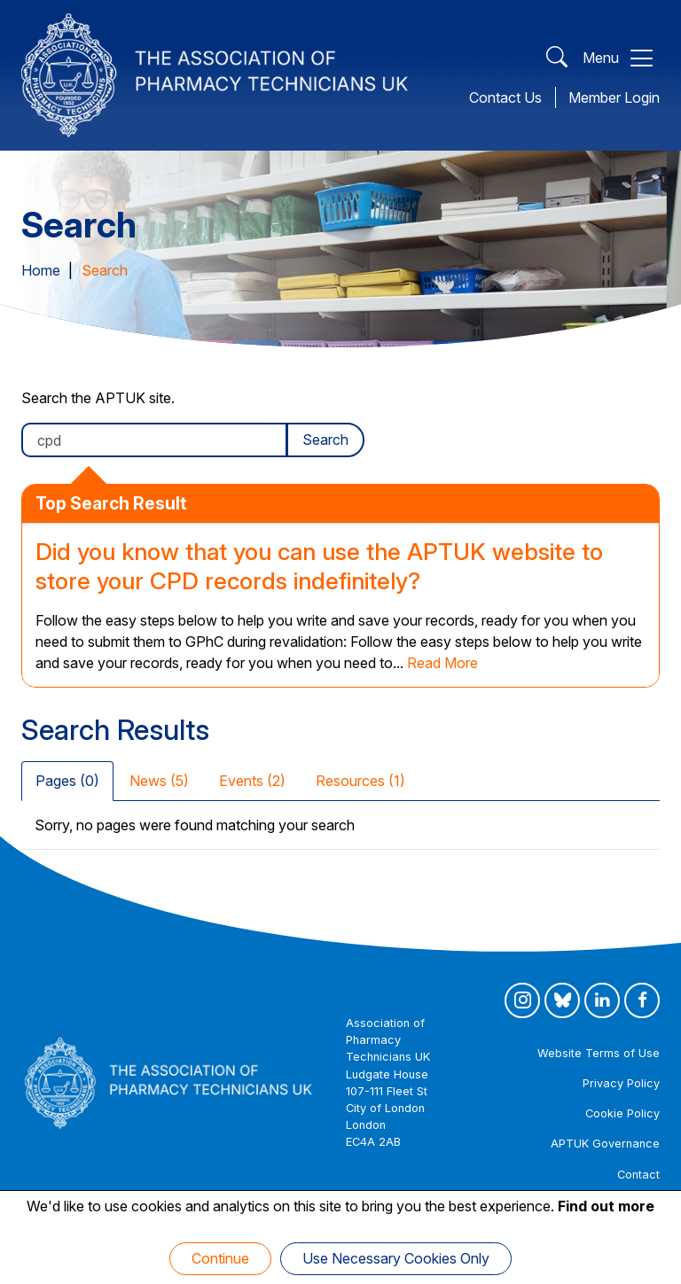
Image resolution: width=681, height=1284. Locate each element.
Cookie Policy (622, 1113)
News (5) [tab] (159, 781)
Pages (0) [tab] (67, 781)
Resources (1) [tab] (360, 781)
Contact (638, 1174)
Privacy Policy (621, 1083)
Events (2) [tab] (252, 781)
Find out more (606, 1206)
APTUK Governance (605, 1143)
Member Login (614, 97)
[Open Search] (557, 58)
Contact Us (505, 97)
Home (40, 270)
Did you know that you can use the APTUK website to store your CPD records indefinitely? (319, 566)
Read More (442, 663)
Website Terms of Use (598, 1053)
